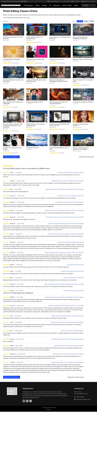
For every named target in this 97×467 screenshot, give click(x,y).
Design (44, 5)
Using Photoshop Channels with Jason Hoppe (72, 271)
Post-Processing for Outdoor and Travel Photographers (58, 102)
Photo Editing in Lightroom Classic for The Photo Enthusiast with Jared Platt (65, 217)
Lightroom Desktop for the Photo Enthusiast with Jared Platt (69, 345)
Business (57, 5)
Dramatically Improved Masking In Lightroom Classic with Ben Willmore (66, 223)
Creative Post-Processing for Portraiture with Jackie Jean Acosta (68, 316)
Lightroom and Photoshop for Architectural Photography (81, 148)
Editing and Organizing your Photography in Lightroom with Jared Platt (66, 234)
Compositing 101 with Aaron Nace (75, 264)
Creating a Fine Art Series (57, 59)
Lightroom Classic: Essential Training (82, 59)
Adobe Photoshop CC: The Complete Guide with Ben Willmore (68, 354)
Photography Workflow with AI (34, 102)
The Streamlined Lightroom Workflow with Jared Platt (70, 242)
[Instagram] (30, 401)
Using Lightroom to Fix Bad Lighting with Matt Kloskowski (69, 202)
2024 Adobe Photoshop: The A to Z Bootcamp (13, 38)
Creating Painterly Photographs (11, 59)
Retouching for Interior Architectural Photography (13, 102)
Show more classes (11, 157)
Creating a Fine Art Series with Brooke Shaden (72, 330)
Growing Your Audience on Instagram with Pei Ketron (70, 195)
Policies (48, 409)
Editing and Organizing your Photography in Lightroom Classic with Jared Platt (64, 210)
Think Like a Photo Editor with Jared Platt (73, 277)
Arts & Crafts (66, 5)
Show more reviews (11, 377)
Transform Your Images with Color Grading (12, 148)
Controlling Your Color (32, 148)
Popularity (80, 21)
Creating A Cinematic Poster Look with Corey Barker (71, 172)
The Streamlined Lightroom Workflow (83, 102)
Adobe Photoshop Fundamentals (35, 59)
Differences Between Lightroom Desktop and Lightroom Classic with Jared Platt (64, 284)
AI (50, 5)
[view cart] (78, 1)
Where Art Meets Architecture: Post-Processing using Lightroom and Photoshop (13, 125)
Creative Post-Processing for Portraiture (80, 124)
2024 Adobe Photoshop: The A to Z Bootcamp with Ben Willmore (67, 181)
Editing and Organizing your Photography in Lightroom (80, 38)
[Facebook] (27, 401)
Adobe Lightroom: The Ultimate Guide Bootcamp (60, 38)
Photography (28, 5)
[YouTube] (24, 401)
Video (37, 5)
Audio (76, 5)
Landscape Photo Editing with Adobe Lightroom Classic (36, 80)
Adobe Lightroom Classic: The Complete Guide (34, 38)
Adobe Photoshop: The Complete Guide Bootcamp (35, 124)
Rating (91, 21)
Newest (86, 21)
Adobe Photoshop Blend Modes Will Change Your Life (59, 124)
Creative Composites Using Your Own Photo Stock (13, 80)
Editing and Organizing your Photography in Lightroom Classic (59, 80)
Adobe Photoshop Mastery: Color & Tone (59, 148)
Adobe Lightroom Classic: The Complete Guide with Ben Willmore (67, 322)
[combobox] (88, 5)
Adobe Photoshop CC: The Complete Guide (83, 80)
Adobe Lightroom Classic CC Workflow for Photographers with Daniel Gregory (64, 189)
